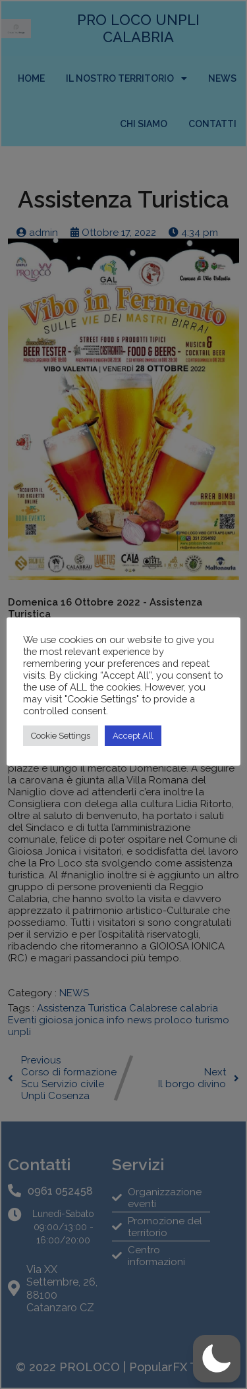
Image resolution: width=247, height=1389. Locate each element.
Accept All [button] (133, 736)
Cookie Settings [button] (60, 736)
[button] (216, 1358)
